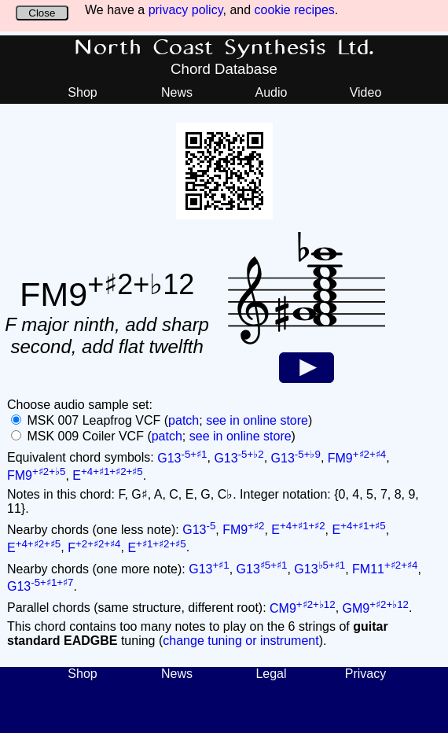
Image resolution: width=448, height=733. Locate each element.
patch (183, 420)
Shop (82, 92)
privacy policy (186, 10)
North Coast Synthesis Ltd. (224, 48)
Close (41, 13)
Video (366, 92)
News (177, 92)
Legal (270, 673)
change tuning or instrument (240, 640)
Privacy (365, 673)
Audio (271, 92)
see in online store (257, 420)
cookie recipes (295, 10)
